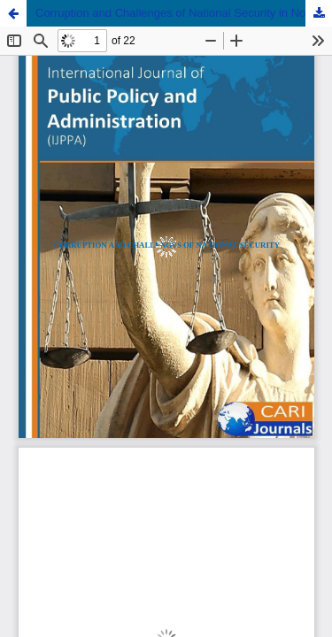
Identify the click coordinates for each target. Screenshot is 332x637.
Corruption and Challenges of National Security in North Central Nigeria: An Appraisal (183, 12)
